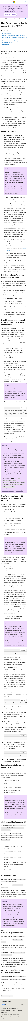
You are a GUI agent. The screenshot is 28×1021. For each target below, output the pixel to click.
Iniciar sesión (24, 2)
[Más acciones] (25, 19)
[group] (15, 413)
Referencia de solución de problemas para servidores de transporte (13, 18)
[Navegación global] (1, 2)
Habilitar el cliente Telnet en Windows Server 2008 (13, 35)
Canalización (19, 491)
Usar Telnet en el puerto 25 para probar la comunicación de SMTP (12, 41)
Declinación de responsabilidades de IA (10, 1008)
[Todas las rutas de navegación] (2, 19)
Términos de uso (5, 1016)
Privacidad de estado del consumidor (9, 1014)
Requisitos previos (6, 33)
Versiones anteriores (5, 1010)
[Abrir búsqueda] (18, 2)
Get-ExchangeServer (8, 491)
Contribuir (19, 1010)
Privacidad (3, 1012)
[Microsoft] (14, 2)
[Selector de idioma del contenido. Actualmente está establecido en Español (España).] (6, 1001)
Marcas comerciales (14, 1016)
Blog (13, 1010)
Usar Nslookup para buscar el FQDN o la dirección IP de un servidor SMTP (14, 38)
